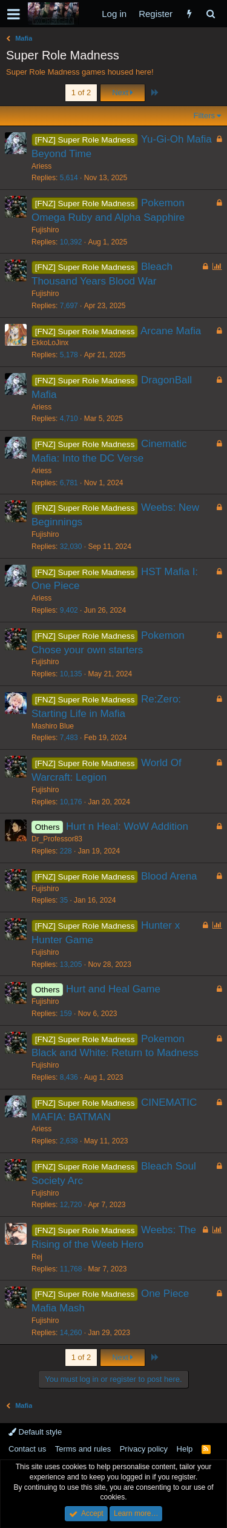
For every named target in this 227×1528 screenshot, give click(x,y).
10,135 (71, 674)
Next (122, 92)
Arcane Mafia (170, 331)
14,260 (71, 1332)
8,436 (69, 1077)
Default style (35, 1431)
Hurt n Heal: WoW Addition (127, 826)
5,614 (69, 177)
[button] (13, 14)
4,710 (69, 418)
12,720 (71, 1204)
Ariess (41, 166)
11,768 (71, 1269)
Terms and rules (83, 1448)
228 (66, 851)
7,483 (69, 737)
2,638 (69, 1141)
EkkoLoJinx (49, 342)
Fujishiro (45, 230)
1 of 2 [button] (81, 92)
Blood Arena (169, 876)
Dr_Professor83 (56, 839)
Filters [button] (204, 115)
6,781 (69, 483)
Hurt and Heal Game (113, 989)
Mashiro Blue (52, 726)
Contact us (27, 1448)
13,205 (71, 964)
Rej (36, 1257)
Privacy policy (144, 1448)
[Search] (210, 13)
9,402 (69, 610)
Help (185, 1448)
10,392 (71, 242)
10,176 (71, 802)
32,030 (71, 546)
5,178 (69, 355)
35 (64, 900)
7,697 (69, 305)
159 (66, 1013)
